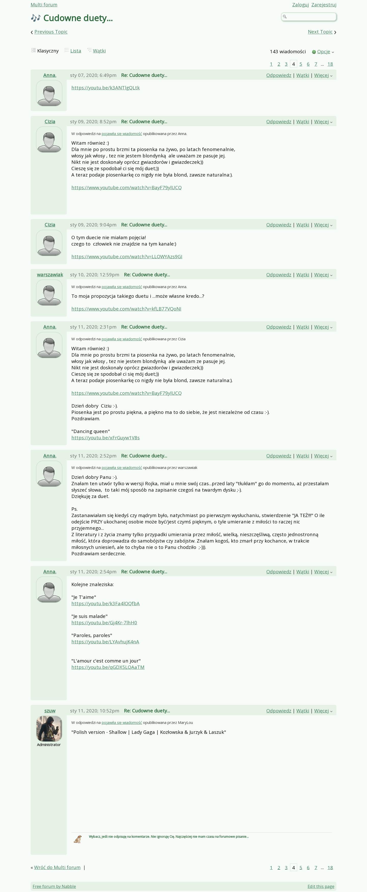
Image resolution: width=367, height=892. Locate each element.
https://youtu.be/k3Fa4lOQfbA (105, 603)
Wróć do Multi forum (57, 867)
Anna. (49, 75)
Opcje (323, 51)
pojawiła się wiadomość (122, 133)
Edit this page (321, 886)
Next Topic (320, 32)
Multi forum (44, 4)
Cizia (50, 121)
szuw (49, 710)
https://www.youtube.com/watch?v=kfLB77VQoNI (126, 308)
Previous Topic (51, 32)
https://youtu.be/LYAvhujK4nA (105, 641)
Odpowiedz (278, 75)
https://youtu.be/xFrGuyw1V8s (105, 437)
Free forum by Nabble (54, 886)
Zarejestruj (323, 4)
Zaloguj (300, 4)
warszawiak (50, 274)
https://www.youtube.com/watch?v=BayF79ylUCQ (126, 187)
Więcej (321, 75)
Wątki (99, 50)
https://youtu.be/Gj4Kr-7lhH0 (104, 622)
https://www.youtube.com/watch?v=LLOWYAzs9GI (126, 256)
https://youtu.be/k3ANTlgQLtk (105, 87)
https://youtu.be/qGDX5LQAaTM (108, 667)
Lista (75, 50)
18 (330, 64)
